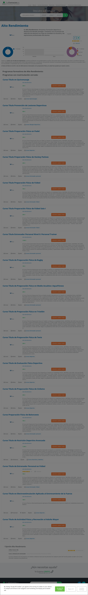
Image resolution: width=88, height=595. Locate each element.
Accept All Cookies (60, 589)
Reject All (71, 589)
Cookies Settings (81, 589)
